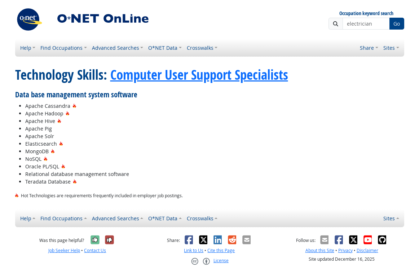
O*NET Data (162, 47)
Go (396, 23)
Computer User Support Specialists (199, 75)
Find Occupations (61, 47)
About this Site (319, 250)
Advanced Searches (115, 47)
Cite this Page (221, 250)
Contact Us (95, 250)
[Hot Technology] (74, 105)
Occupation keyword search (366, 13)
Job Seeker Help (64, 250)
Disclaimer (367, 250)
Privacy (345, 250)
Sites (389, 47)
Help (25, 47)
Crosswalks (200, 47)
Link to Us (193, 250)
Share (367, 47)
